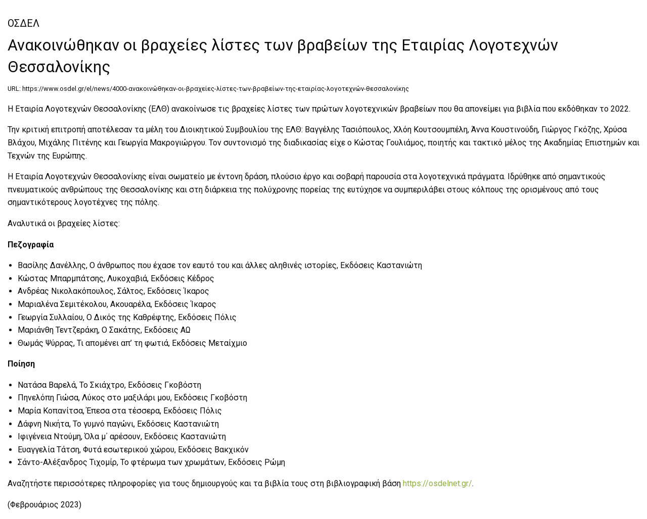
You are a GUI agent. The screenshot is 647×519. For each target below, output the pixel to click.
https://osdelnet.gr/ (437, 483)
